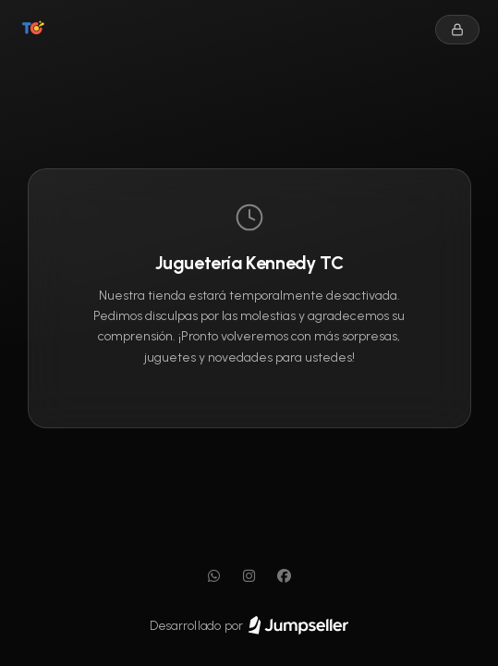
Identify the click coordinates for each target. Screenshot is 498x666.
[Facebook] (284, 576)
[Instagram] (249, 576)
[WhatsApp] (214, 576)
